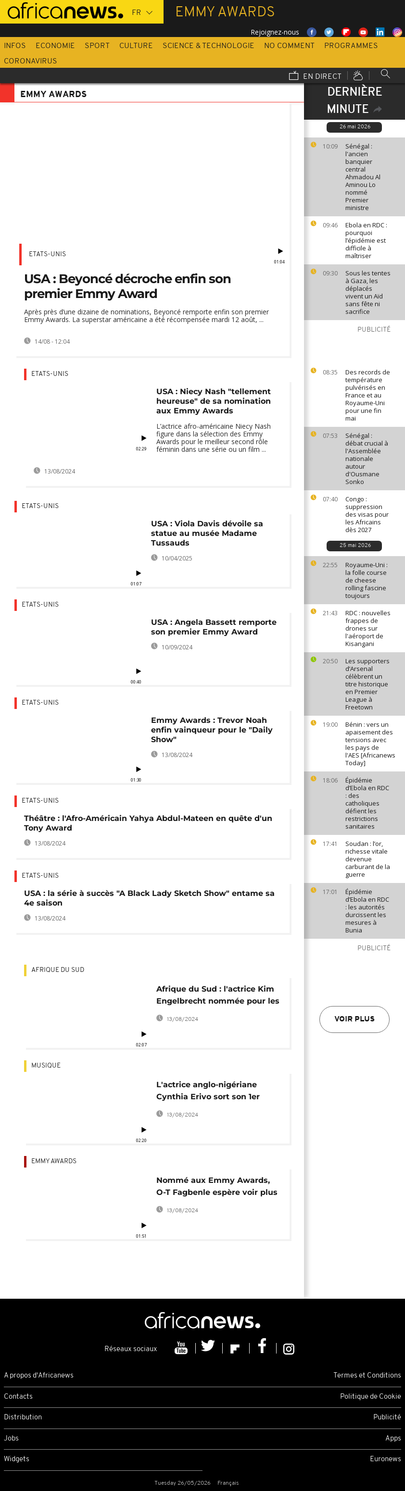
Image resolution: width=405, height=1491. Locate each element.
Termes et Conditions (367, 1375)
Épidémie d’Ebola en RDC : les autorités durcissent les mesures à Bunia (367, 911)
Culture (136, 46)
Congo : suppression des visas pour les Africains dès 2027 (367, 514)
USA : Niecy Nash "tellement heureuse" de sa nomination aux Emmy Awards (213, 401)
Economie (55, 46)
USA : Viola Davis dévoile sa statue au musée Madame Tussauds (207, 533)
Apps (393, 1438)
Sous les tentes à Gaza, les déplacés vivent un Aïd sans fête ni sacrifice (368, 292)
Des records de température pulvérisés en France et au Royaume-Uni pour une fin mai (367, 395)
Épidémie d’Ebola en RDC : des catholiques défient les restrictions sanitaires (367, 803)
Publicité (387, 1417)
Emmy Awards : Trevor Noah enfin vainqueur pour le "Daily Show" (212, 730)
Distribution (23, 1417)
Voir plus (354, 1019)
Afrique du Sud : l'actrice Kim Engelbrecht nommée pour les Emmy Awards (217, 996)
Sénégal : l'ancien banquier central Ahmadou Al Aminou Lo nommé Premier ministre (362, 176)
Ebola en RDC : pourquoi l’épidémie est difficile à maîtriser (366, 240)
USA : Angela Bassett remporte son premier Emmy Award (214, 627)
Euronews (385, 1459)
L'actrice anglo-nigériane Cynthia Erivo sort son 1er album (208, 1092)
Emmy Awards (53, 1161)
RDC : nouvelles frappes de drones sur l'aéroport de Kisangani (368, 628)
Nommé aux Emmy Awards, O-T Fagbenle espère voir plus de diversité (217, 1188)
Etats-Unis (47, 254)
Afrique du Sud (57, 970)
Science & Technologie (208, 46)
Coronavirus (30, 61)
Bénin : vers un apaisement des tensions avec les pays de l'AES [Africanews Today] (370, 744)
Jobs (11, 1438)
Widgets (16, 1459)
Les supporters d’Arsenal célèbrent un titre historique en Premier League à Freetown (367, 684)
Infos (15, 46)
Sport (97, 46)
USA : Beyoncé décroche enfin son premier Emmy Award (127, 286)
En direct (315, 76)
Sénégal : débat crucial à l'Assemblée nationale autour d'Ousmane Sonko (366, 458)
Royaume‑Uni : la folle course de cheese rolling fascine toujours (366, 580)
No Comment (289, 46)
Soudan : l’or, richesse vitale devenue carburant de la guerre (367, 859)
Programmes (351, 46)
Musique (46, 1065)
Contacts (18, 1397)
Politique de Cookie (370, 1397)
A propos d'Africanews (39, 1375)
